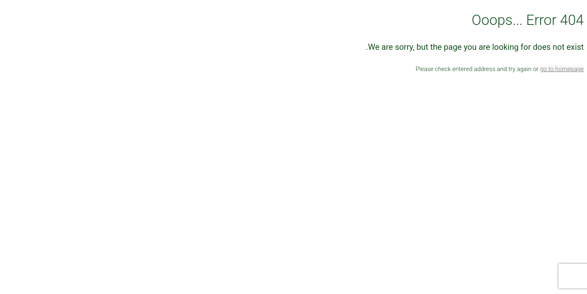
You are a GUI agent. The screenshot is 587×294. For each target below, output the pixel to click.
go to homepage (562, 69)
